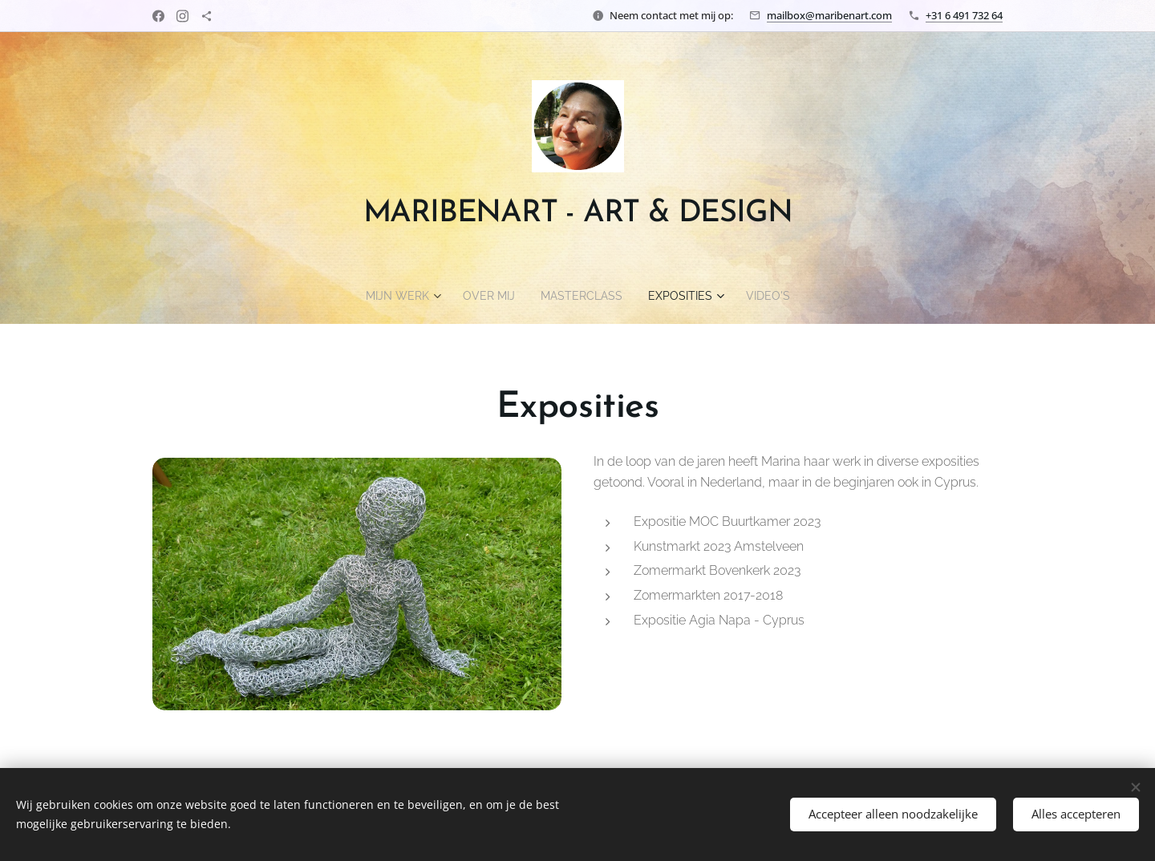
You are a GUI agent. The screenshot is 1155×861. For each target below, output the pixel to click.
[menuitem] (392, 296)
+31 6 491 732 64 (964, 15)
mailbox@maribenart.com (829, 15)
